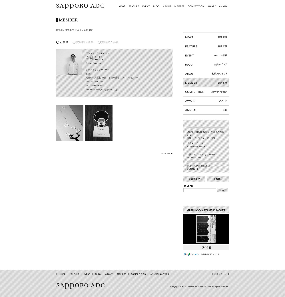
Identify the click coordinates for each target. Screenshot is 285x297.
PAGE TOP (165, 153)
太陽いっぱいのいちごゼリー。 (202, 154)
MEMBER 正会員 (73, 30)
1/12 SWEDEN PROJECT (198, 165)
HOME (59, 30)
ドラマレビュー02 (195, 143)
